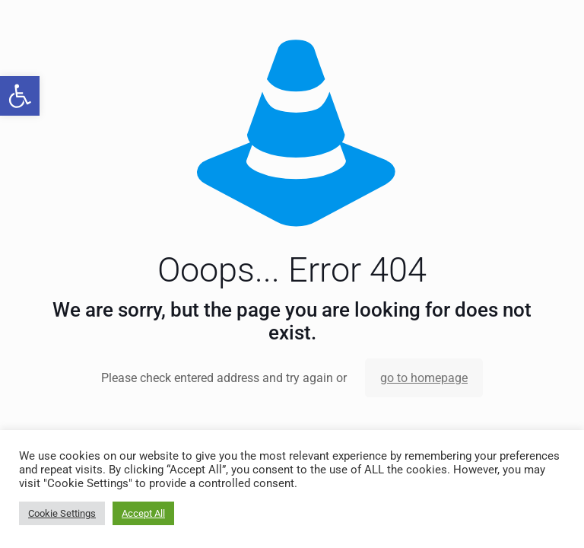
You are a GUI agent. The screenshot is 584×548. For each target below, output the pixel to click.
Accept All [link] (143, 513)
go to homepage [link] (424, 378)
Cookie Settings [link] (62, 513)
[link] (20, 96)
